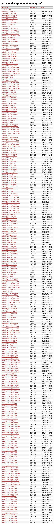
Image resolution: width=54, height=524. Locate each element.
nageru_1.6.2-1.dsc (7, 345)
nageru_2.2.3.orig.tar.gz (8, 75)
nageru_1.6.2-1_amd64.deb (10, 344)
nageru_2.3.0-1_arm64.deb (9, 58)
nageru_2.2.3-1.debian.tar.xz (10, 79)
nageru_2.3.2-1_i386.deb (9, 13)
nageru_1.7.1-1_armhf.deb (9, 308)
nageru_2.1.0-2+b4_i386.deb (10, 126)
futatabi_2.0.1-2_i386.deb (9, 458)
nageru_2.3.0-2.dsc (7, 43)
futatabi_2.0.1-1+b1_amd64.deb (11, 484)
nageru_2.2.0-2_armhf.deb (9, 109)
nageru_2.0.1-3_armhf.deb (9, 167)
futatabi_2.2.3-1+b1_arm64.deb (11, 398)
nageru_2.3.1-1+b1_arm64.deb (10, 34)
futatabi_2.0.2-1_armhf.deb (9, 441)
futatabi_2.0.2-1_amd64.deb (10, 447)
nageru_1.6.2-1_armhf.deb (9, 338)
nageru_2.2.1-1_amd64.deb (10, 99)
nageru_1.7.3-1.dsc (7, 291)
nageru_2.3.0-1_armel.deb (9, 56)
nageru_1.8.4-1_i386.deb (9, 246)
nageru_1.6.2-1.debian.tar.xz (10, 347)
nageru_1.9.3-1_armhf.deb (9, 218)
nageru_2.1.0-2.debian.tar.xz (10, 124)
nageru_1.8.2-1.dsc (7, 270)
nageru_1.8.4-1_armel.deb (9, 250)
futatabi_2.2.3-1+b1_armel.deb (10, 396)
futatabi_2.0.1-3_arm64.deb (9, 454)
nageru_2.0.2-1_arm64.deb (9, 156)
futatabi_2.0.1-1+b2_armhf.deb (10, 469)
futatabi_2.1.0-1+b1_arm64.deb (11, 436)
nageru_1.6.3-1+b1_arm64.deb (10, 330)
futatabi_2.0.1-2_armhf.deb (9, 460)
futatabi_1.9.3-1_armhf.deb (9, 488)
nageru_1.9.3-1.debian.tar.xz (10, 227)
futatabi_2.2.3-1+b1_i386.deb (10, 392)
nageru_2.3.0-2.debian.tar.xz (10, 45)
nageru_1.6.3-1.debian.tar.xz (10, 323)
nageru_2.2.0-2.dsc (7, 116)
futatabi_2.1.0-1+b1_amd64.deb (11, 437)
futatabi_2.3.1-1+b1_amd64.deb (11, 362)
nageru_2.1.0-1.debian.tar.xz (10, 137)
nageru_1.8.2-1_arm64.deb (9, 266)
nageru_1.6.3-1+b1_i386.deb (10, 325)
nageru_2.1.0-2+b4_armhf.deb (10, 127)
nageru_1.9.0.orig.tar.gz (8, 229)
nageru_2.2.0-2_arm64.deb (9, 112)
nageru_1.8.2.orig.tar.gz (8, 259)
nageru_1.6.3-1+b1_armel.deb (10, 329)
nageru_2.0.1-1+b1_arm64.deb (10, 210)
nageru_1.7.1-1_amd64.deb (10, 313)
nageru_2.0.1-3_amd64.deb (10, 173)
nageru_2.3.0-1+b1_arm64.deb (10, 71)
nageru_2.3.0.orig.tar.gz (8, 37)
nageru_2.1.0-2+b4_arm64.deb (10, 131)
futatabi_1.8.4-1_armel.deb (9, 509)
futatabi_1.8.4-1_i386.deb (9, 505)
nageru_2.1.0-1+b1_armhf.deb (10, 141)
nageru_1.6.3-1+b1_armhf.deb (10, 327)
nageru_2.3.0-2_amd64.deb (10, 41)
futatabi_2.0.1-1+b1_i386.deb (10, 477)
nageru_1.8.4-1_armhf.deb (9, 248)
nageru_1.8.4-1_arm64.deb (9, 251)
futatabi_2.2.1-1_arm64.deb (9, 407)
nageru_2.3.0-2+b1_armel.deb (10, 51)
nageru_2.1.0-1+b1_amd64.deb (11, 146)
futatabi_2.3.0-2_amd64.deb (10, 366)
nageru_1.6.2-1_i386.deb (9, 336)
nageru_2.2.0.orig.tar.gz (8, 105)
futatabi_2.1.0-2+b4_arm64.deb (11, 426)
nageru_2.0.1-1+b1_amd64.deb (11, 212)
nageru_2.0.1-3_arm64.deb (9, 171)
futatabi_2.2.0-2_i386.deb (9, 411)
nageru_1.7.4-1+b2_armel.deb (10, 283)
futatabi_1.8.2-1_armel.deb (9, 518)
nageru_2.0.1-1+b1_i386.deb (10, 205)
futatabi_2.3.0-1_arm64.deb (9, 379)
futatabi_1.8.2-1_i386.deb (9, 514)
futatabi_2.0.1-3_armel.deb (9, 452)
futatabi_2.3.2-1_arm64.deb (9, 353)
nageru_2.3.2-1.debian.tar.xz (10, 22)
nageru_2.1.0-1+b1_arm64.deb (10, 144)
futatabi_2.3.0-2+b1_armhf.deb (10, 370)
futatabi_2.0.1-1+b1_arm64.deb (11, 482)
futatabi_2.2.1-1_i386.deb (9, 402)
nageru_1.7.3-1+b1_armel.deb (10, 298)
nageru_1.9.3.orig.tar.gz (8, 214)
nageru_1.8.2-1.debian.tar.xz (10, 272)
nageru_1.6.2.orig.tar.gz (8, 334)
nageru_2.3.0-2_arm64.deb (9, 39)
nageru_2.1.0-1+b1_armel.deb (10, 143)
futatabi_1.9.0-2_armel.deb (9, 499)
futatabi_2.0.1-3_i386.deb (9, 449)
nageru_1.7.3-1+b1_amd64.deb (11, 302)
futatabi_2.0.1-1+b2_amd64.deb (11, 475)
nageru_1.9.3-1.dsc (7, 225)
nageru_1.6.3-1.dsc (7, 321)
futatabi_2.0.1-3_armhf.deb (9, 451)
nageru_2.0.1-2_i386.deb (9, 178)
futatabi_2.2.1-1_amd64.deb (10, 409)
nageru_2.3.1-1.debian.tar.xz (10, 28)
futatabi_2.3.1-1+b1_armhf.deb (10, 359)
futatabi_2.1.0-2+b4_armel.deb (10, 424)
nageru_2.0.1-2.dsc (7, 188)
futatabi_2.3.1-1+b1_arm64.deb (11, 360)
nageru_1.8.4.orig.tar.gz (8, 244)
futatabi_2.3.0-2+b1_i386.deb (10, 368)
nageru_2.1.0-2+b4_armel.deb (10, 129)
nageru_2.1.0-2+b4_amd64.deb (11, 133)
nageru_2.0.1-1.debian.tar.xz (10, 193)
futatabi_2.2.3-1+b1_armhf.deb (10, 394)
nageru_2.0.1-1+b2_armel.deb (10, 199)
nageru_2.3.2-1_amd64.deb (10, 19)
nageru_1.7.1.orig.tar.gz (8, 304)
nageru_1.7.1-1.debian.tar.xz (10, 317)
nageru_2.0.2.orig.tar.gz (8, 148)
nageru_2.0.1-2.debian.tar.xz (10, 190)
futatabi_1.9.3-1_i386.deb (9, 486)
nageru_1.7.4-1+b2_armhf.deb (10, 282)
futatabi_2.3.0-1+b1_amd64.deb (11, 390)
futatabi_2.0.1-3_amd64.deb (10, 456)
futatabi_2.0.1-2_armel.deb (9, 462)
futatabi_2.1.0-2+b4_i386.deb (10, 421)
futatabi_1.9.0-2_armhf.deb (9, 497)
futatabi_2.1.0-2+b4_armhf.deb (10, 422)
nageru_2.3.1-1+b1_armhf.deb (10, 32)
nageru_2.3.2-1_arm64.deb (9, 17)
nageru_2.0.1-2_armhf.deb (9, 180)
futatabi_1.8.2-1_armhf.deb (9, 516)
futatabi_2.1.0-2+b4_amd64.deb (11, 428)
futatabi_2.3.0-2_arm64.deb (9, 364)
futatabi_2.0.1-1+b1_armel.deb (10, 481)
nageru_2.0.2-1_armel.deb (9, 154)
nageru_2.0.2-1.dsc (7, 159)
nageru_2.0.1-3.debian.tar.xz (10, 176)
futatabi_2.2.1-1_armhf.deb (9, 404)
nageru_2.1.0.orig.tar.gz (8, 120)
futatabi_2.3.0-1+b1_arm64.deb (11, 389)
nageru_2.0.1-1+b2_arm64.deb (10, 201)
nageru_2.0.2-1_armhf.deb (9, 152)
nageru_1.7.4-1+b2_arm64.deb (10, 285)
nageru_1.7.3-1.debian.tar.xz (10, 293)
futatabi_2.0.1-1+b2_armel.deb (10, 471)
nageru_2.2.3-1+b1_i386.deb (10, 81)
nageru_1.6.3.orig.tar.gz (8, 319)
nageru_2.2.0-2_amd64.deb (10, 114)
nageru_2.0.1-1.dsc (7, 191)
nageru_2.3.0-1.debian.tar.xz (10, 64)
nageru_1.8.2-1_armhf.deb (9, 263)
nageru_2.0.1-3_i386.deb (9, 165)
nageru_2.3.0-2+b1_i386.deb (10, 47)
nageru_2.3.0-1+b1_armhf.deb (10, 67)
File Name (5, 7)
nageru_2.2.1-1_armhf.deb (9, 94)
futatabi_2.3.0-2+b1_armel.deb (10, 372)
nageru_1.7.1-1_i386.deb (9, 306)
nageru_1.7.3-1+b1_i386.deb (10, 295)
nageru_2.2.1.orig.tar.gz (8, 90)
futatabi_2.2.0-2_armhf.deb (9, 413)
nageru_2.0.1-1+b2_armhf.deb (10, 197)
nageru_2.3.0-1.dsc (7, 62)
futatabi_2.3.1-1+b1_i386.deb (10, 357)
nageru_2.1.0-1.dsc (7, 135)
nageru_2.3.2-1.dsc (7, 20)
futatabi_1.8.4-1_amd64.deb (10, 513)
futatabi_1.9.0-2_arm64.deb (9, 501)
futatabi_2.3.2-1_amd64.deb (10, 355)
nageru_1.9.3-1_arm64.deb (9, 221)
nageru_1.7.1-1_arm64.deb (9, 312)
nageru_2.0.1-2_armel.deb (9, 182)
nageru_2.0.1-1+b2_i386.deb (10, 195)
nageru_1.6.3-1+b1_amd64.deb (11, 332)
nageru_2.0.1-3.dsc (7, 174)
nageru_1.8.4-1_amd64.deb (10, 253)
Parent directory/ (6, 9)
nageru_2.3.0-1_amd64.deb (10, 60)
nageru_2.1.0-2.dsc (7, 122)
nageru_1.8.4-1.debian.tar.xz (10, 257)
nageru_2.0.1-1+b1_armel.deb (10, 208)
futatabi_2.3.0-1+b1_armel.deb (10, 387)
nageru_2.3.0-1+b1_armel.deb (10, 69)
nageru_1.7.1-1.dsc (7, 315)
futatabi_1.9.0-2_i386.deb (9, 496)
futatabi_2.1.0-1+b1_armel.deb (10, 434)
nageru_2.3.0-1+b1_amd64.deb (11, 73)
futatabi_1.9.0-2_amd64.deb (10, 503)
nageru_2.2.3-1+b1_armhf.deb (10, 82)
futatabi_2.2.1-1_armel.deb (9, 405)
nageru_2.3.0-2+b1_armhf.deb (10, 49)
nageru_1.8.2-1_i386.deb (9, 261)
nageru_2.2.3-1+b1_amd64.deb (11, 88)
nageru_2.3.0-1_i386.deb (9, 52)
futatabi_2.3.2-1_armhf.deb (9, 351)
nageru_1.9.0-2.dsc (7, 240)
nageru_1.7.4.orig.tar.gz (8, 274)
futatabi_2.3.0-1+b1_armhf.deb (10, 385)
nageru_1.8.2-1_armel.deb (9, 265)
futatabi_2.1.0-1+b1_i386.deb (10, 430)
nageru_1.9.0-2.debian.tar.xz (10, 242)
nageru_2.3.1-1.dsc (7, 26)
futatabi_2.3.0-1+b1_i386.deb (10, 383)
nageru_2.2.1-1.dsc (7, 101)
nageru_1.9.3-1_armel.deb (9, 220)
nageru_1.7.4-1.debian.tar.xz (10, 278)
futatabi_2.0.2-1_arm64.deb (9, 445)
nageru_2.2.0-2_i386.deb (9, 107)
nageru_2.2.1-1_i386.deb (9, 92)
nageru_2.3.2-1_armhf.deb (9, 15)
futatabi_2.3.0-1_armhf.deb (9, 375)
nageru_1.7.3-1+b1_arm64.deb (10, 300)
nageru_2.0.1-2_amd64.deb (10, 186)
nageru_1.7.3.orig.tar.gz (8, 289)
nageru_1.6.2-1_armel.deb (9, 340)
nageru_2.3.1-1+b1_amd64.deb (11, 35)
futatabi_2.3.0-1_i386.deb (9, 374)
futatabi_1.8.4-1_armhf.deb (9, 507)
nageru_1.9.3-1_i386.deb (9, 216)
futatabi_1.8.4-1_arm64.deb (9, 511)
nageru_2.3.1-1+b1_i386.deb (10, 30)
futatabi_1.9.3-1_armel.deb (9, 490)
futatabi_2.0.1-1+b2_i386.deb (10, 467)
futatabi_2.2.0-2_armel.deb (9, 415)
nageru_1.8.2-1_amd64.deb (10, 268)
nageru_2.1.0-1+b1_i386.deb (10, 139)
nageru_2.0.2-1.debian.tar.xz (10, 161)
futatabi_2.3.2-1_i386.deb (9, 349)
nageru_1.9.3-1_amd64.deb (10, 223)
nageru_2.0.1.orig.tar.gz (8, 163)
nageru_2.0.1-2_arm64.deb (9, 184)
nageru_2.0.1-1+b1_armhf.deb (10, 206)
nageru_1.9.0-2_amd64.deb (10, 238)
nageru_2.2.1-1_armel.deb (9, 96)
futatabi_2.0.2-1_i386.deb (9, 439)
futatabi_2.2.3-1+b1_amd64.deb (11, 400)
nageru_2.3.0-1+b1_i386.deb (10, 66)
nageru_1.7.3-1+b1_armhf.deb (10, 297)
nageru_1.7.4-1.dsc (7, 276)
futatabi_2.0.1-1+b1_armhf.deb (10, 479)
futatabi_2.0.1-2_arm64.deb (9, 464)
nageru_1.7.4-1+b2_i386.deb (10, 280)
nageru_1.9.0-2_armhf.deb (9, 233)
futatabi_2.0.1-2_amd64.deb (10, 466)
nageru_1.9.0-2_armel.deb (9, 235)
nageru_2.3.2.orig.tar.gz (8, 11)
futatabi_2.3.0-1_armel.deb (9, 377)
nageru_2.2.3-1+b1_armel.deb (10, 84)
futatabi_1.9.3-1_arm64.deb (9, 492)
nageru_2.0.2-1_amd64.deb (10, 158)
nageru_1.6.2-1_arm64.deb (9, 342)
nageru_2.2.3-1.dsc (7, 77)
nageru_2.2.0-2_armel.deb (9, 111)
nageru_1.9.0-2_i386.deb (9, 231)
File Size (32, 7)
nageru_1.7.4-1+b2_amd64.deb (11, 287)
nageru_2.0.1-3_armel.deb (9, 169)
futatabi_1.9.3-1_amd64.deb (10, 494)
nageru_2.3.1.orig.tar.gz (8, 24)
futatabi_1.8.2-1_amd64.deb (10, 522)
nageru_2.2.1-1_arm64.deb (9, 97)
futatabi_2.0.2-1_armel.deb (9, 443)
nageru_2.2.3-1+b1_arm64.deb (10, 86)
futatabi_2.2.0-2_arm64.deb (9, 417)
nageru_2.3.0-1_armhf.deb (9, 54)
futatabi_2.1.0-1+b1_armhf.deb (10, 432)
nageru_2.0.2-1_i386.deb (9, 150)
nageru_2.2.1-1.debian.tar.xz (10, 103)
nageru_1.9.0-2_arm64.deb (9, 236)
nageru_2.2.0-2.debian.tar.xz (10, 118)
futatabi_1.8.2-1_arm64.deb (9, 520)
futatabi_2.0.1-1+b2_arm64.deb (11, 473)
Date (42, 7)
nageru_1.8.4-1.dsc (7, 255)
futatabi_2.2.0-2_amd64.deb (10, 419)
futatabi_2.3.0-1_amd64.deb (10, 381)
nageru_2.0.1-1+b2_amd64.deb (11, 203)
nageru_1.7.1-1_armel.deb (9, 310)
